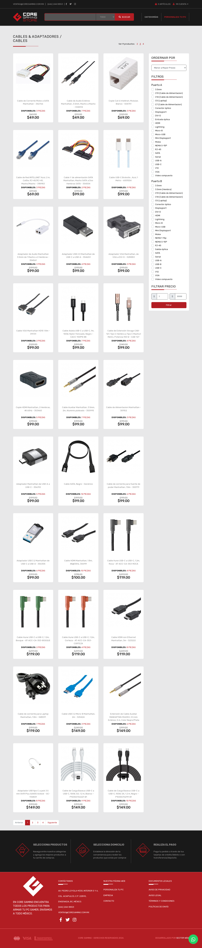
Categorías (151, 17)
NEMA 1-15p (160, 238)
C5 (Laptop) (161, 100)
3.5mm (158, 89)
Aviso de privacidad (159, 889)
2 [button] (137, 44)
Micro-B (159, 130)
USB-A (158, 160)
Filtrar (169, 305)
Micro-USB (160, 134)
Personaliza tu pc (113, 889)
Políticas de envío (159, 906)
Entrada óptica (162, 119)
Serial (158, 157)
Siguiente (52, 822)
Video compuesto (163, 175)
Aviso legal (155, 895)
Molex (158, 142)
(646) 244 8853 (55, 4)
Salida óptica (161, 249)
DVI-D (158, 115)
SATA (157, 153)
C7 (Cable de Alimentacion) (168, 104)
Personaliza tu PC (175, 17)
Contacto (108, 901)
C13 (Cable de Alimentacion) (169, 93)
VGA (157, 172)
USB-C (158, 164)
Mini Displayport (163, 138)
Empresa (108, 895)
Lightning (159, 127)
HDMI (157, 123)
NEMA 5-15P (161, 145)
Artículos (163, 4)
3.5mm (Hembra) (163, 189)
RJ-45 (158, 149)
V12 (157, 168)
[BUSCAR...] (70, 17)
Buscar (124, 17)
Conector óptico (163, 108)
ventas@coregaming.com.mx (28, 4)
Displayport (160, 112)
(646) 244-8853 (66, 907)
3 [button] (140, 44)
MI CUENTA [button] (180, 4)
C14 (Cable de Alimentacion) (169, 97)
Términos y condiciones (161, 901)
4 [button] (143, 44)
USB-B (158, 264)
